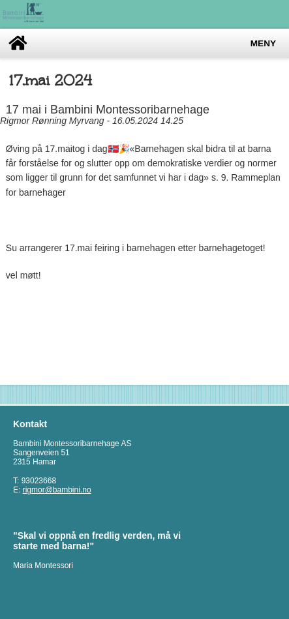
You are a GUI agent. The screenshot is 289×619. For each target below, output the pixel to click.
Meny (263, 43)
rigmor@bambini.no (57, 489)
